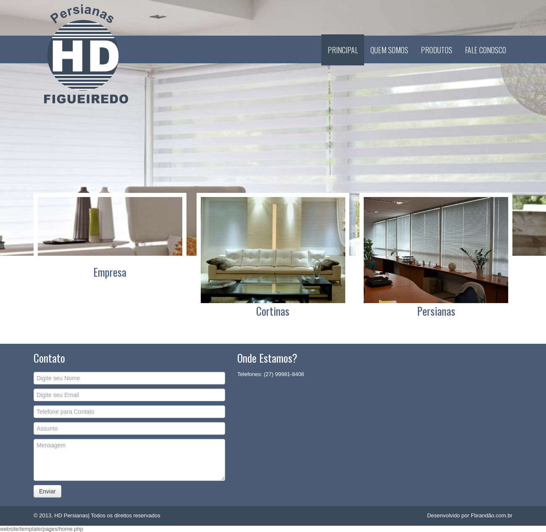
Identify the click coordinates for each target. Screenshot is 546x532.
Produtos (436, 49)
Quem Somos (389, 49)
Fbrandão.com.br (491, 515)
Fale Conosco (485, 49)
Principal (343, 49)
